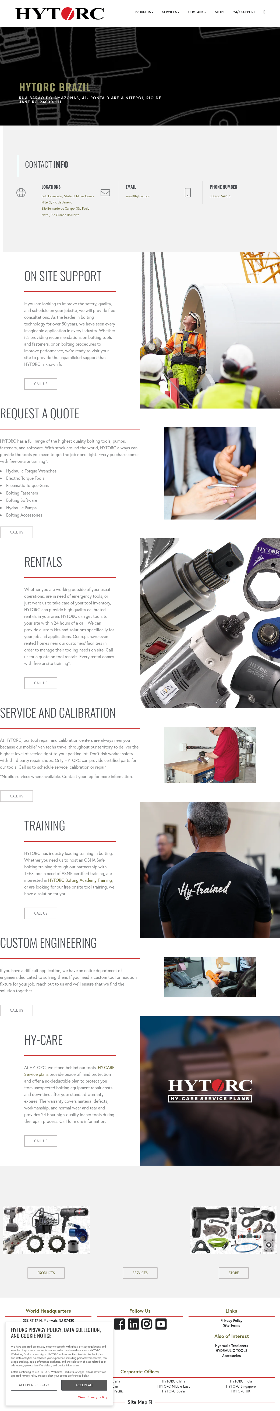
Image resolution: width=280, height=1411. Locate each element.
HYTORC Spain (173, 1391)
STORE (234, 1273)
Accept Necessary (34, 1385)
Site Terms (231, 1325)
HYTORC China (173, 1381)
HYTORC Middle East (173, 1386)
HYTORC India (241, 1381)
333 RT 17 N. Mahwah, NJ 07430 (48, 1320)
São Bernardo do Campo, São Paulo (65, 208)
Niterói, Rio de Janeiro (56, 202)
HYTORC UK (240, 1391)
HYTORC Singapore (241, 1386)
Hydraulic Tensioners (231, 1346)
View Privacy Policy (92, 1397)
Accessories (231, 1355)
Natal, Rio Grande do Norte (60, 215)
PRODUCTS (46, 1273)
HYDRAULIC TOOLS (231, 1350)
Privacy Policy (231, 1320)
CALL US (40, 384)
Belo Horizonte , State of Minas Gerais (67, 196)
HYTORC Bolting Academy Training (80, 880)
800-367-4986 (220, 196)
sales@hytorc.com (138, 196)
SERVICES (140, 1273)
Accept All (84, 1385)
